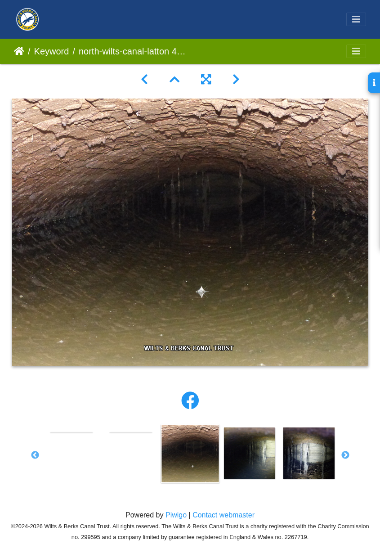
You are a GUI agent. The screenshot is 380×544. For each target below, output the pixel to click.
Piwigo (176, 515)
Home (19, 51)
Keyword (51, 51)
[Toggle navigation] (356, 19)
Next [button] (345, 455)
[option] (71, 431)
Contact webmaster (223, 515)
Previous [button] (35, 455)
